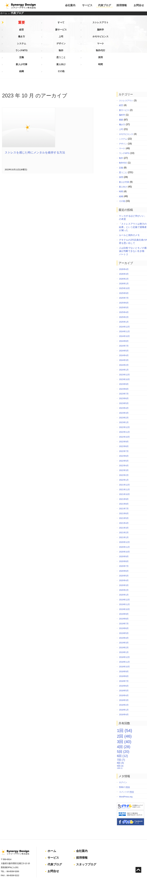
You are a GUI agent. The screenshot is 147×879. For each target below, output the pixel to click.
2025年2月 (122, 291)
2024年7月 (122, 320)
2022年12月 (122, 401)
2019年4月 (122, 612)
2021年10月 (122, 468)
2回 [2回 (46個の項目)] (122, 710)
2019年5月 (122, 607)
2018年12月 (122, 631)
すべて (33, 24)
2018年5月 (122, 664)
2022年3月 (122, 444)
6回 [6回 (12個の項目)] (120, 730)
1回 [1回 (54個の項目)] (122, 704)
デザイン (75, 32)
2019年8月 (122, 593)
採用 (75, 39)
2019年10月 (122, 583)
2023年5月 (122, 377)
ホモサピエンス (34, 32)
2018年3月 (122, 674)
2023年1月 (122, 396)
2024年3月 (122, 334)
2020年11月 (122, 521)
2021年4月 (122, 497)
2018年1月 (122, 684)
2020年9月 (122, 530)
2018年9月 (122, 645)
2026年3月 (122, 248)
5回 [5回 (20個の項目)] (121, 726)
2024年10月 (122, 310)
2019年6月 (122, 602)
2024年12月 (122, 301)
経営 (75, 24)
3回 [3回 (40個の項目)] (122, 715)
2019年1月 (122, 626)
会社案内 (70, 5)
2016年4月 (122, 688)
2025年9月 (122, 267)
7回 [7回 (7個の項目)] (119, 733)
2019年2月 (122, 621)
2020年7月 (122, 540)
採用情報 (121, 5)
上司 (13, 32)
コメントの (124, 766)
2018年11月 (122, 636)
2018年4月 (122, 669)
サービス (87, 5)
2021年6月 (122, 487)
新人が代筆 (96, 39)
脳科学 (117, 24)
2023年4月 (122, 382)
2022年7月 (122, 425)
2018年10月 (122, 640)
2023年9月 (122, 358)
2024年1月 (122, 344)
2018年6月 (122, 660)
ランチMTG (117, 32)
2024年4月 (122, 329)
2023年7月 (122, 368)
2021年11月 (122, 463)
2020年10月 (122, 526)
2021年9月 (122, 473)
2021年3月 (122, 502)
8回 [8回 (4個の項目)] (118, 737)
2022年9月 (122, 415)
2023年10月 (122, 353)
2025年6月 (122, 277)
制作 (138, 32)
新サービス (96, 24)
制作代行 (13, 39)
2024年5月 (122, 325)
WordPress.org (124, 771)
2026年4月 (122, 243)
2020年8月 (122, 535)
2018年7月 (122, 655)
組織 (13, 47)
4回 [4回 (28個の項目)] (121, 721)
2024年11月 (122, 305)
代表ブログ (104, 5)
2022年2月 (122, 449)
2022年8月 (122, 420)
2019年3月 (122, 617)
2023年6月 (122, 372)
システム (54, 32)
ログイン (121, 756)
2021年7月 (122, 482)
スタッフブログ (86, 836)
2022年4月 (122, 439)
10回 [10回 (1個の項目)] (118, 742)
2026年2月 (122, 253)
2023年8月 (122, 363)
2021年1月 (122, 511)
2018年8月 (122, 650)
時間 (138, 39)
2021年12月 (122, 458)
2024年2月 (122, 339)
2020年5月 (122, 550)
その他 (33, 47)
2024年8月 (122, 315)
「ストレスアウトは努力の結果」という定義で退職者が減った (131, 201)
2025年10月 (122, 262)
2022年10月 (122, 411)
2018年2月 (122, 679)
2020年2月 (122, 564)
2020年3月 (122, 559)
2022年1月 (122, 454)
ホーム (3, 14)
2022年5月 (122, 435)
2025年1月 (122, 296)
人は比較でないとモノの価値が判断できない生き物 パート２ (131, 225)
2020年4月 (122, 554)
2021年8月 (122, 478)
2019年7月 (122, 597)
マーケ (96, 32)
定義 (33, 39)
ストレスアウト (55, 24)
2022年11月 (122, 406)
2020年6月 (122, 545)
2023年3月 (122, 387)
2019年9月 (122, 588)
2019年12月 (122, 574)
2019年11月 (122, 578)
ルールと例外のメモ (127, 209)
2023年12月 (122, 348)
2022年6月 (122, 430)
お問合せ (139, 5)
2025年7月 (122, 272)
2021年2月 (122, 506)
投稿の (122, 761)
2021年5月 (122, 492)
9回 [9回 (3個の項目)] (118, 740)
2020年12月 (122, 516)
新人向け (117, 39)
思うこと (54, 39)
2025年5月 (122, 281)
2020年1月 (122, 569)
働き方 (137, 24)
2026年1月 (122, 257)
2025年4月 (122, 286)
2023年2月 (122, 392)
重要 (12, 24)
